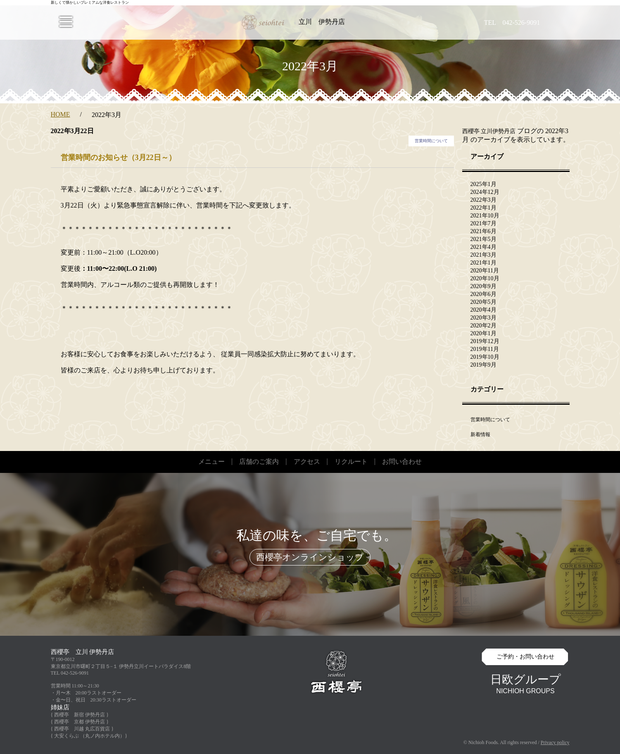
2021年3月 (483, 255)
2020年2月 (483, 325)
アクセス (307, 461)
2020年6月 (483, 294)
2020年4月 (483, 310)
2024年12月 (484, 192)
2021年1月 (483, 263)
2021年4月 (483, 247)
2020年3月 (483, 318)
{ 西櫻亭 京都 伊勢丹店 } (80, 722)
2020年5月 (483, 302)
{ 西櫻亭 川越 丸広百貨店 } (82, 729)
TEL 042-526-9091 (70, 673)
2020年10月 (484, 278)
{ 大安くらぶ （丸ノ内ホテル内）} (89, 736)
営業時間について (431, 140)
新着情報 (480, 434)
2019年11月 (484, 349)
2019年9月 (483, 365)
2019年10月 (484, 357)
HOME (60, 114)
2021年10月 (484, 215)
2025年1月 (483, 184)
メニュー (211, 461)
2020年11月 (484, 270)
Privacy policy (555, 742)
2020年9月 (483, 286)
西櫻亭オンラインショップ (310, 557)
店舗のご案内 (259, 461)
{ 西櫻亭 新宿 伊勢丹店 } (80, 715)
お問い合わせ (402, 461)
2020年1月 (483, 333)
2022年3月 (483, 200)
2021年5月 (483, 239)
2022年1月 (483, 208)
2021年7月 (483, 223)
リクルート (351, 461)
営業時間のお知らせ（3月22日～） (118, 157)
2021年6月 (483, 231)
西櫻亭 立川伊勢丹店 (489, 131)
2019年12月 (484, 341)
